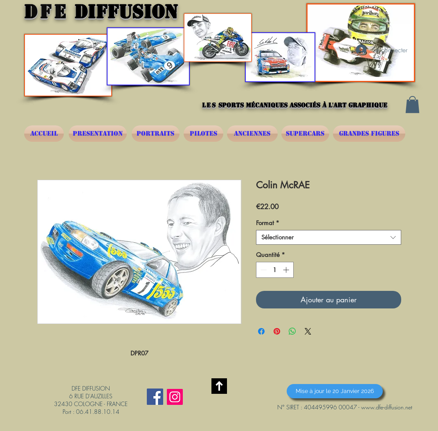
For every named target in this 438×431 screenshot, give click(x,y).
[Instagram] (175, 397)
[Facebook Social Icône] (155, 397)
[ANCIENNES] (252, 133)
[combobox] (328, 237)
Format (267, 223)
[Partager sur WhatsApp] (292, 331)
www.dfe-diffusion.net (386, 407)
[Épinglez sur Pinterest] (277, 331)
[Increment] (286, 269)
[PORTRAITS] (156, 133)
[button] (412, 104)
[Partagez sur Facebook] (261, 331)
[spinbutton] (274, 269)
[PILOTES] (203, 133)
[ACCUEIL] (44, 133)
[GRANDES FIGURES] (369, 133)
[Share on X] (308, 331)
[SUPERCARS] (305, 133)
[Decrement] (262, 269)
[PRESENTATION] (98, 133)
